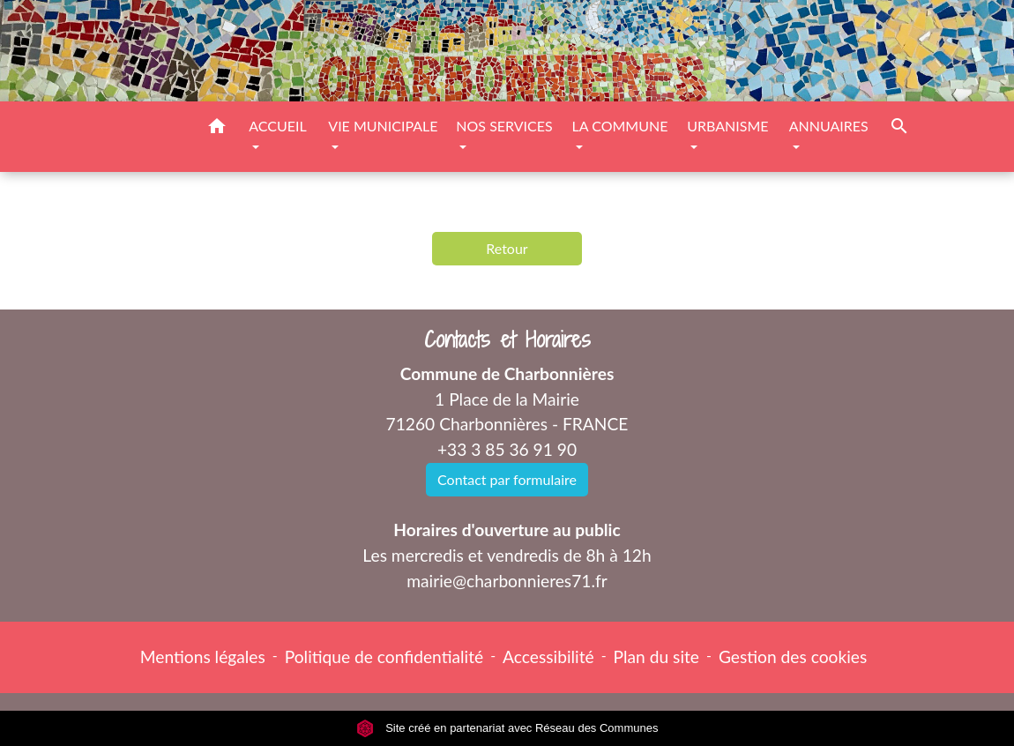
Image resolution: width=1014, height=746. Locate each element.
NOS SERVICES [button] (504, 125)
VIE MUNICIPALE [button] (382, 125)
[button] (217, 128)
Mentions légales (202, 656)
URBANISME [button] (727, 125)
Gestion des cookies (793, 656)
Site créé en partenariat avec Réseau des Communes (507, 728)
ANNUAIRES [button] (829, 125)
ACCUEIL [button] (277, 125)
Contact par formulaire (507, 479)
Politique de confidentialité (384, 656)
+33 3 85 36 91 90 (507, 449)
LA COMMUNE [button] (620, 125)
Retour (506, 248)
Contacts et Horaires (507, 340)
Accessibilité (548, 656)
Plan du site (656, 656)
